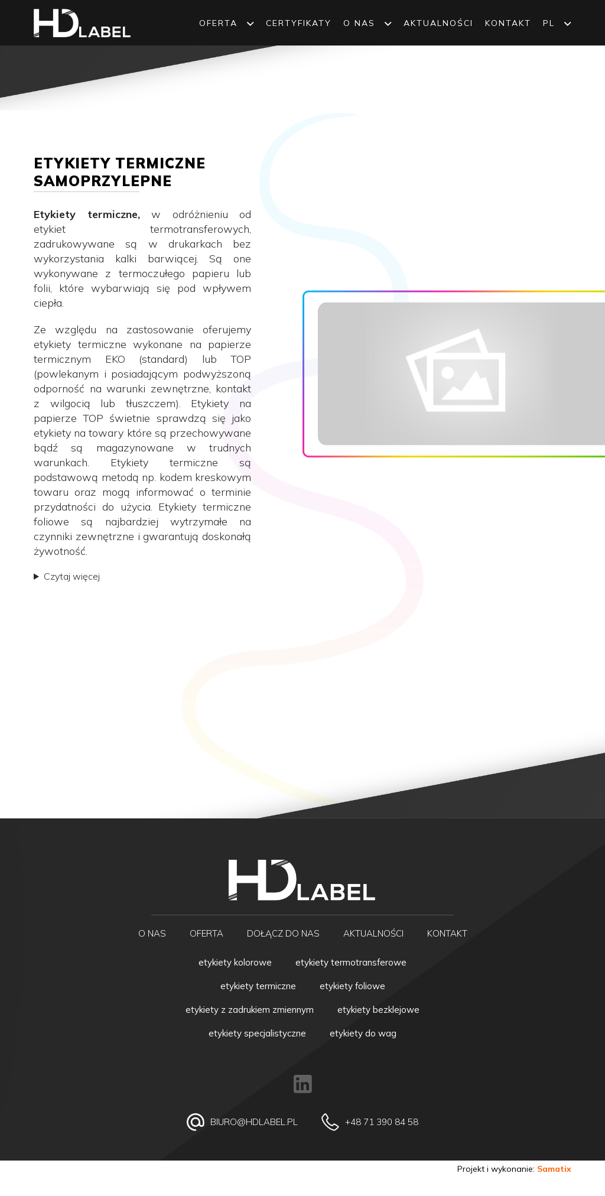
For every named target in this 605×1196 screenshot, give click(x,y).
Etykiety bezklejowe (378, 1009)
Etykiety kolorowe (235, 962)
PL (557, 23)
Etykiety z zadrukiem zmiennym (250, 1009)
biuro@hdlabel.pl (254, 1121)
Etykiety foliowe (352, 986)
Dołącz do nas (283, 933)
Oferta (226, 23)
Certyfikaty (298, 23)
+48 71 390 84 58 (381, 1121)
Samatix (554, 1169)
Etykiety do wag (363, 1033)
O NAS (367, 23)
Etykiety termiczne (258, 986)
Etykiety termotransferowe (350, 962)
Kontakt (508, 23)
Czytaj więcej (72, 576)
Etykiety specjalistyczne (257, 1033)
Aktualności (438, 23)
